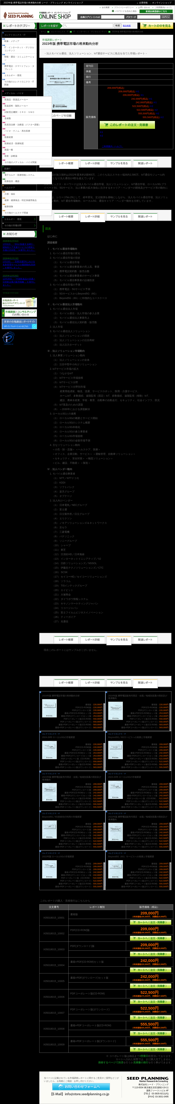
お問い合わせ (144, 7)
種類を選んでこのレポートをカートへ (127, 125)
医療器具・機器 (11, 181)
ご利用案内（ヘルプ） (112, 146)
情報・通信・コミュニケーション (19, 58)
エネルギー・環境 (12, 75)
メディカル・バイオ (14, 93)
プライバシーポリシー (124, 7)
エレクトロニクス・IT (60, 32)
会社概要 (106, 7)
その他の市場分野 (12, 225)
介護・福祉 (9, 194)
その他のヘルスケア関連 (16, 213)
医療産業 (8, 137)
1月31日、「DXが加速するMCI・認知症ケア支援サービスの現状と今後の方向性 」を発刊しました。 (19, 247)
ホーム (43, 32)
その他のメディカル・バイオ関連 (20, 162)
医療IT (7, 168)
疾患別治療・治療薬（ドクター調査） (22, 124)
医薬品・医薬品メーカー (16, 99)
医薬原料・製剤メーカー (16, 106)
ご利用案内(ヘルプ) (162, 7)
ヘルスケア (9, 187)
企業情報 (143, 2)
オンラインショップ (161, 2)
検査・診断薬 (10, 156)
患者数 (7, 118)
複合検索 (127, 26)
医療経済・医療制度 (14, 143)
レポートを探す (51, 26)
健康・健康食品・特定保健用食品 (20, 200)
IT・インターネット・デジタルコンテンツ (90, 32)
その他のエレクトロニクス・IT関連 (19, 83)
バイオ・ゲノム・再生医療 (17, 131)
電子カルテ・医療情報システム (19, 175)
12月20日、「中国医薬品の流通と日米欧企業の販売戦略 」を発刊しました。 (19, 282)
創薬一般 (8, 150)
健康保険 (8, 206)
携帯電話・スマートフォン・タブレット (19, 67)
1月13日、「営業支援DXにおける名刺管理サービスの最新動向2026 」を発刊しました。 (19, 264)
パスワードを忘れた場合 (126, 11)
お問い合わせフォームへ (81, 1086)
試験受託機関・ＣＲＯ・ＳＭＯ (19, 112)
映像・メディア (11, 41)
